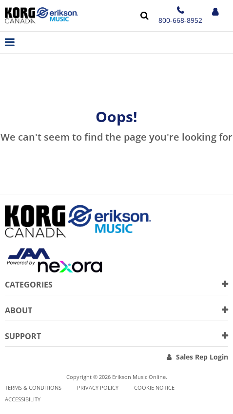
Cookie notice (154, 387)
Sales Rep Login (202, 356)
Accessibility (22, 399)
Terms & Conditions (33, 387)
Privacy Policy (97, 387)
